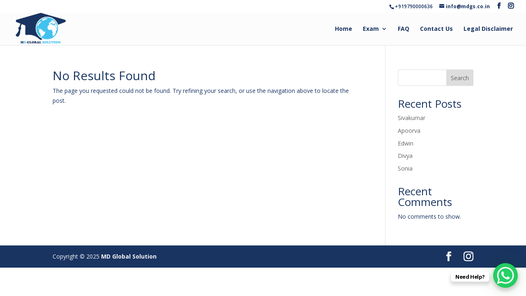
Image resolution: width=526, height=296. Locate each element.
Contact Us (436, 29)
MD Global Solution (129, 256)
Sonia (405, 168)
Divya (405, 156)
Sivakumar (411, 118)
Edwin (405, 143)
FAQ (403, 29)
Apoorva (409, 130)
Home (343, 29)
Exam (371, 29)
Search (460, 78)
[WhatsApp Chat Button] (505, 275)
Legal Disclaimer (488, 29)
